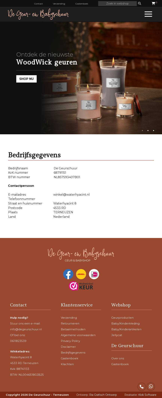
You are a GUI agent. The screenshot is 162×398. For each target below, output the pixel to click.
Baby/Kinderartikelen (126, 329)
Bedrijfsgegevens (73, 352)
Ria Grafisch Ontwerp (103, 394)
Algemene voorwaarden (78, 335)
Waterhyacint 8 (21, 357)
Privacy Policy (70, 341)
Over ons (117, 358)
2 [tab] (148, 130)
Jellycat (116, 335)
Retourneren (70, 323)
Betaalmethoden (73, 329)
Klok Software (147, 394)
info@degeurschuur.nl (26, 329)
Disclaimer (68, 346)
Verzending (59, 3)
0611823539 (18, 341)
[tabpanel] (81, 78)
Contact (38, 3)
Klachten (67, 364)
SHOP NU (26, 79)
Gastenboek (81, 3)
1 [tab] (142, 130)
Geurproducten (122, 317)
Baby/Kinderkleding (125, 323)
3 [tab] (153, 130)
